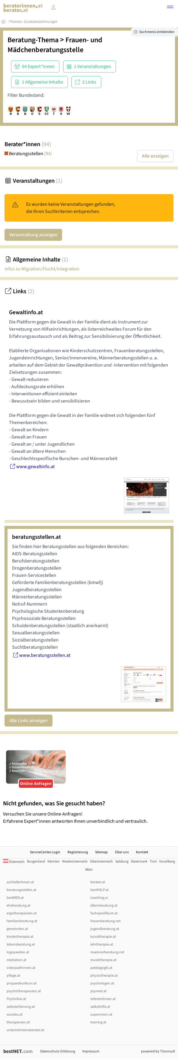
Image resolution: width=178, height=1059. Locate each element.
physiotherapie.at (104, 975)
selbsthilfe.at (100, 1006)
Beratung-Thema (33, 40)
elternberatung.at (103, 905)
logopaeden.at (18, 952)
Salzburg (121, 861)
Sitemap (101, 852)
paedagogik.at (101, 967)
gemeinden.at (17, 928)
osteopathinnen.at (21, 967)
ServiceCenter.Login (45, 852)
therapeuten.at (18, 1022)
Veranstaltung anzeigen (33, 235)
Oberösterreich (101, 861)
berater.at (97, 882)
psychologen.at (102, 983)
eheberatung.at (18, 905)
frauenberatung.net (105, 921)
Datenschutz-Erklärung (57, 1051)
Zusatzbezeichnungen (41, 21)
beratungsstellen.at (21, 889)
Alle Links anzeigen (28, 720)
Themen (15, 21)
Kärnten (53, 861)
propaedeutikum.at (22, 983)
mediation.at (16, 960)
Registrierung (78, 852)
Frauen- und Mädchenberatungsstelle (55, 45)
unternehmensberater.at (25, 1030)
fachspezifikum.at (104, 913)
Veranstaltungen (33, 181)
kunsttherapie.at (103, 936)
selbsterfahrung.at (21, 1006)
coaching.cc (99, 897)
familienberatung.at (22, 921)
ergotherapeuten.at (22, 913)
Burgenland (36, 861)
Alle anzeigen (155, 156)
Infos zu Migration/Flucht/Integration (42, 269)
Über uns (122, 852)
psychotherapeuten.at (24, 991)
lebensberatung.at (21, 944)
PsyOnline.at (16, 998)
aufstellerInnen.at (20, 882)
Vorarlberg (167, 861)
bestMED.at (15, 897)
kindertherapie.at (20, 936)
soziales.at (15, 1014)
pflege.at (13, 975)
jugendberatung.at (104, 928)
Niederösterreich (75, 861)
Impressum (90, 1051)
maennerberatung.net (107, 952)
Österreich (14, 861)
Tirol (153, 861)
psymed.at (98, 991)
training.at (98, 1022)
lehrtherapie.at (101, 944)
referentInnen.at (103, 998)
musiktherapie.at (103, 960)
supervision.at (101, 1014)
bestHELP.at (99, 889)
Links (19, 291)
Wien (89, 869)
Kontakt (142, 852)
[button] (170, 8)
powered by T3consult (158, 1051)
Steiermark (139, 861)
